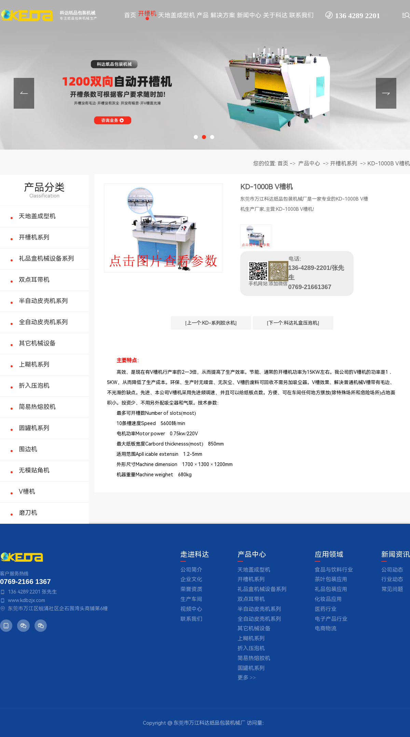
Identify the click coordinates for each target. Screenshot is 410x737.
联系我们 (191, 619)
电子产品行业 (331, 619)
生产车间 (191, 599)
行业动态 (392, 579)
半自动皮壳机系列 (43, 300)
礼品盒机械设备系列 (46, 258)
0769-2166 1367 (25, 581)
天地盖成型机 (37, 216)
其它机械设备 (37, 343)
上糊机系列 (34, 364)
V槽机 (27, 491)
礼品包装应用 (331, 589)
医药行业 (326, 609)
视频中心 (191, 609)
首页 (282, 163)
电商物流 (326, 628)
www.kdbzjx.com (26, 600)
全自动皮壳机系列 (43, 322)
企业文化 (191, 579)
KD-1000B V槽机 (388, 163)
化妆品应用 (328, 599)
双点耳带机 (34, 279)
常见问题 (392, 589)
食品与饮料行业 (334, 570)
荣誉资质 (191, 589)
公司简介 (191, 570)
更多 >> (246, 677)
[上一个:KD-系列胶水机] (210, 323)
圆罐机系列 (34, 428)
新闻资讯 (395, 554)
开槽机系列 (34, 237)
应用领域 (329, 554)
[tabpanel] (205, 75)
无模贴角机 (34, 470)
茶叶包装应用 (331, 579)
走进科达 (194, 554)
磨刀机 (28, 512)
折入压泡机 (34, 385)
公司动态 (392, 570)
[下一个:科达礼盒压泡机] (293, 323)
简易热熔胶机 (37, 406)
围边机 (28, 449)
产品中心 (309, 163)
